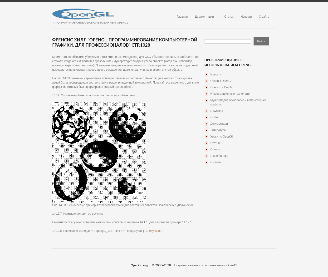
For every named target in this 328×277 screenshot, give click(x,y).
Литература (218, 130)
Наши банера (219, 156)
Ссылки (215, 149)
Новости (246, 16)
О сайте (264, 16)
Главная (182, 16)
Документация (204, 16)
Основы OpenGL (221, 81)
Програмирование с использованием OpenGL (205, 265)
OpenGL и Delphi (221, 87)
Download (217, 111)
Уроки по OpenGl (222, 136)
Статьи (229, 16)
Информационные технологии (230, 93)
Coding (215, 117)
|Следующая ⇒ (155, 230)
